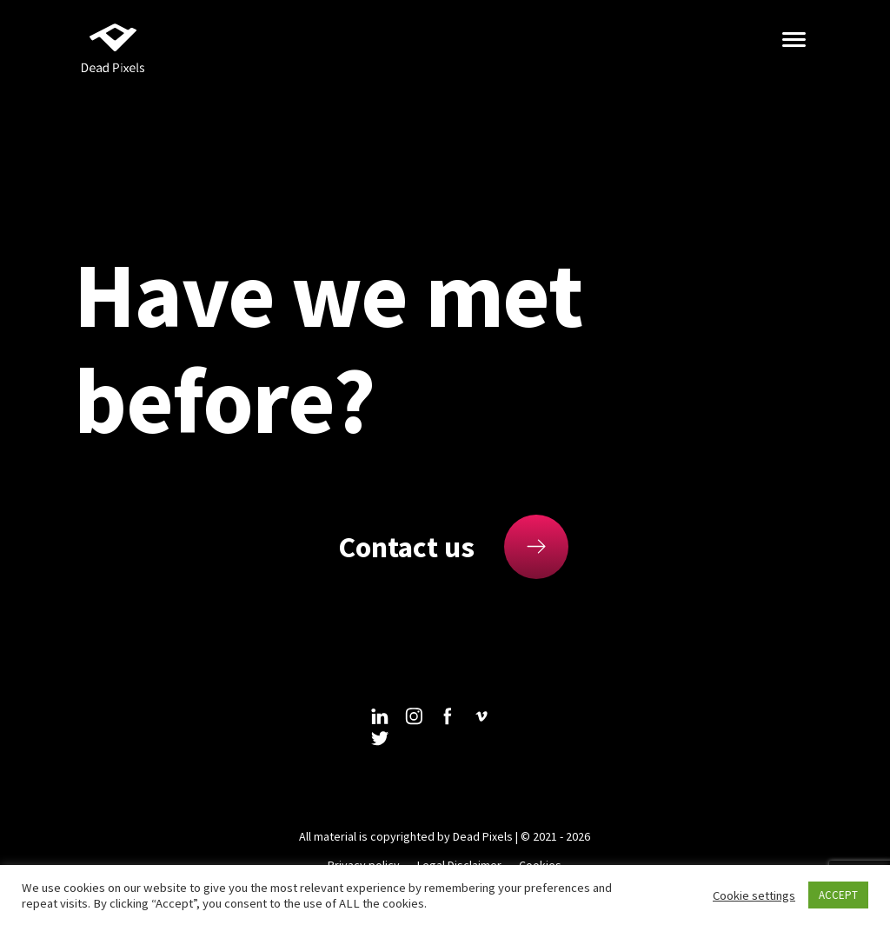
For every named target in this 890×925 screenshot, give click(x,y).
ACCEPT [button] (838, 895)
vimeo (481, 716)
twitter (380, 738)
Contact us (406, 547)
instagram (413, 716)
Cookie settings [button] (754, 895)
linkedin (380, 716)
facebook (447, 716)
